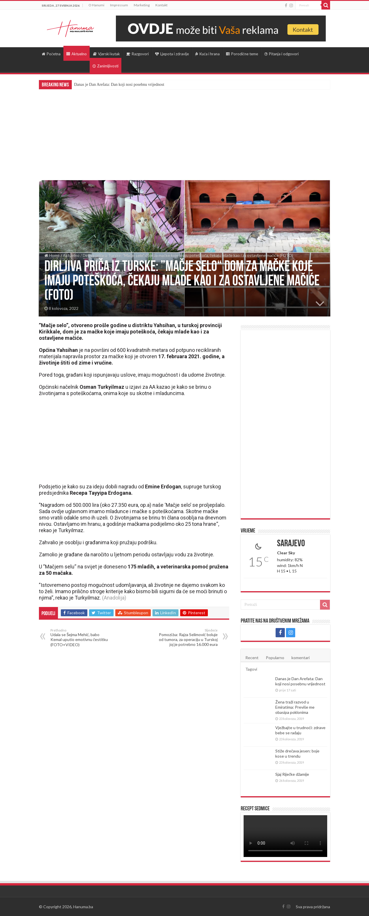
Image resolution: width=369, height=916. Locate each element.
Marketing (142, 5)
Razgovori (137, 54)
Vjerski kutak (106, 54)
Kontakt (161, 5)
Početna (51, 54)
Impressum (119, 5)
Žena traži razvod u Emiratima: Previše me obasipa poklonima (295, 707)
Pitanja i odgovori (281, 54)
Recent (252, 657)
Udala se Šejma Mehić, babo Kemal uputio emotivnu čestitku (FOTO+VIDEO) (80, 637)
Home (52, 255)
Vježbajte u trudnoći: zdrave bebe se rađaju (300, 730)
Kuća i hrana (207, 54)
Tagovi (251, 669)
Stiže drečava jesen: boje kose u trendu (297, 753)
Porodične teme (242, 54)
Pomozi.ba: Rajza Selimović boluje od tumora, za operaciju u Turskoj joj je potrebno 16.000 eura (188, 637)
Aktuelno (76, 54)
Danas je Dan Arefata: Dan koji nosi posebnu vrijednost (119, 84)
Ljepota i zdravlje (172, 54)
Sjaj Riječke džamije (292, 774)
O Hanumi (96, 5)
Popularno (275, 657)
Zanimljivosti (105, 66)
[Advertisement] (184, 132)
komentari (300, 657)
